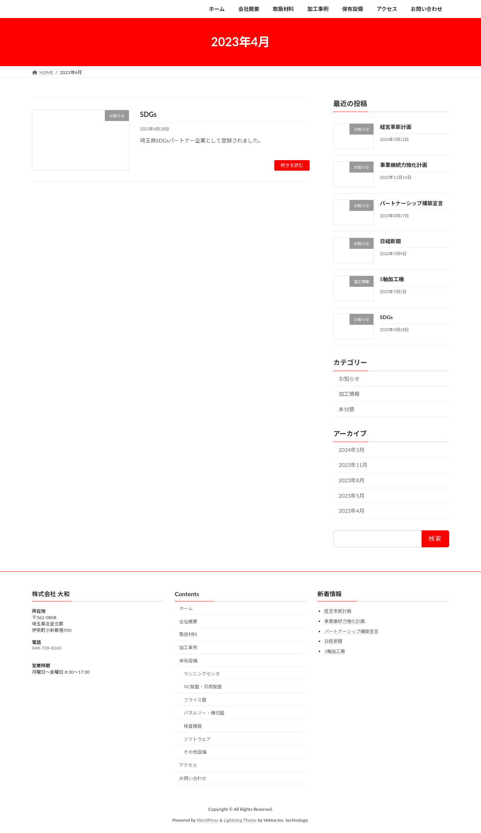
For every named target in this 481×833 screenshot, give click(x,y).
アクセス (188, 765)
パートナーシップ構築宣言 (411, 203)
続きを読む (292, 165)
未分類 (346, 409)
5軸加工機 (392, 279)
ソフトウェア (197, 739)
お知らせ (349, 378)
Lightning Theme (240, 820)
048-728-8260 (47, 648)
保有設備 (188, 660)
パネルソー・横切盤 (204, 713)
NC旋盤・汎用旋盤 (203, 687)
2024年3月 (352, 449)
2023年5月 (352, 495)
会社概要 (188, 621)
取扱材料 (188, 634)
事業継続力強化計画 (403, 165)
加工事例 (188, 647)
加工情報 (349, 394)
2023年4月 (352, 510)
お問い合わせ (192, 778)
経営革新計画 (395, 127)
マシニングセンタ (202, 674)
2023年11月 (353, 465)
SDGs (148, 114)
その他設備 (195, 752)
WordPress (207, 820)
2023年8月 (352, 480)
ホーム (186, 608)
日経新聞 (390, 241)
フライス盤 (195, 700)
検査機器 (193, 726)
